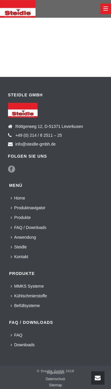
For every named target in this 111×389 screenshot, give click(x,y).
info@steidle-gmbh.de (35, 144)
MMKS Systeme (27, 286)
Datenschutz (55, 379)
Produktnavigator (28, 207)
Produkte (21, 217)
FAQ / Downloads (28, 227)
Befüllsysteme (25, 305)
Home (18, 198)
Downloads (23, 344)
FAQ (16, 335)
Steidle (19, 247)
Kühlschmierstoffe (29, 296)
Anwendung (23, 237)
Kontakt (19, 256)
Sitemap (55, 385)
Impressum (55, 373)
